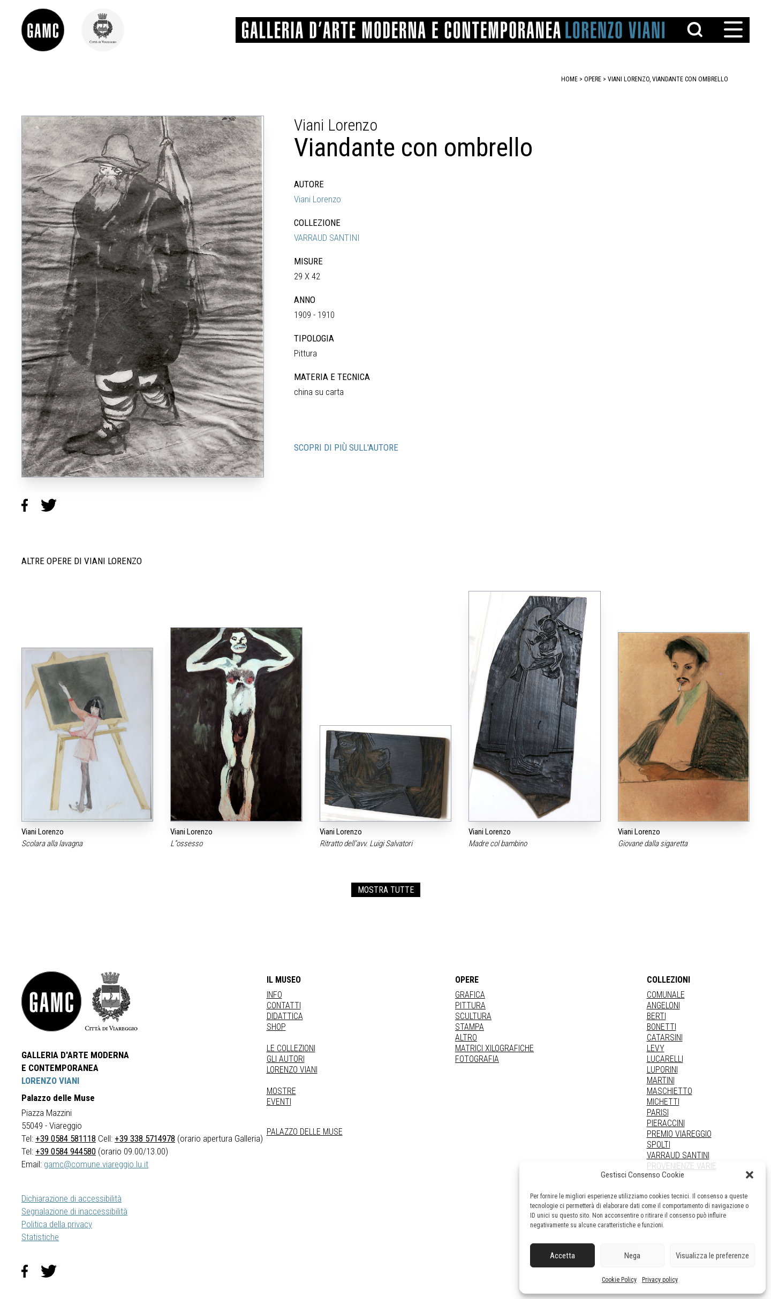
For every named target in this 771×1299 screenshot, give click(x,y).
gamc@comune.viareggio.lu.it (96, 1164)
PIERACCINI (666, 1123)
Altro (466, 1037)
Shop (276, 1027)
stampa (469, 1027)
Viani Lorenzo (317, 199)
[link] (51, 30)
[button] (749, 1174)
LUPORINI (662, 1070)
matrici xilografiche (494, 1048)
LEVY (655, 1048)
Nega (632, 1255)
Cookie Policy (619, 1279)
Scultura (473, 1016)
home (569, 79)
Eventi (279, 1102)
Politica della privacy (56, 1224)
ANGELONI (663, 1005)
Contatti (284, 1005)
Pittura (470, 1005)
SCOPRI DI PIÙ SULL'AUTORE (346, 447)
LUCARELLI (665, 1059)
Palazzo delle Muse (305, 1132)
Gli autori (286, 1059)
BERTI (656, 1016)
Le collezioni (291, 1048)
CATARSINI (665, 1037)
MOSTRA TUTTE (386, 890)
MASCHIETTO (669, 1091)
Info (274, 995)
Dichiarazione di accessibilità (71, 1198)
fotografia (477, 1059)
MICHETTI (663, 1102)
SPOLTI (658, 1145)
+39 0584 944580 (65, 1151)
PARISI (658, 1112)
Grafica (470, 995)
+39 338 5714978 (145, 1138)
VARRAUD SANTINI (327, 237)
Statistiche (40, 1237)
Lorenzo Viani (292, 1070)
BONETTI (661, 1027)
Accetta (562, 1255)
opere (592, 79)
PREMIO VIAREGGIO (679, 1134)
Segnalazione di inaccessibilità (74, 1211)
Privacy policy (660, 1279)
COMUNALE (666, 995)
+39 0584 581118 (65, 1138)
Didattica (285, 1016)
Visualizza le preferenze (712, 1255)
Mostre (281, 1091)
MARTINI (661, 1080)
